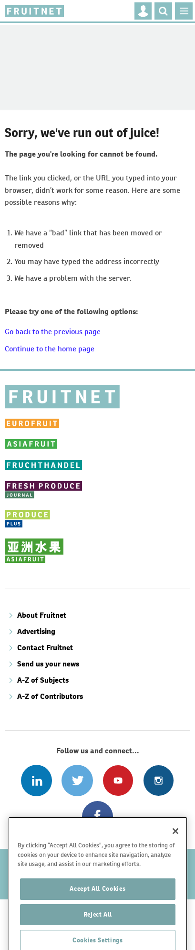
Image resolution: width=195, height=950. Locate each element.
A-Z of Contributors (50, 696)
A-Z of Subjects (43, 680)
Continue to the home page (49, 349)
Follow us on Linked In (36, 780)
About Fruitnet (41, 615)
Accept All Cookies (97, 909)
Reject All (98, 934)
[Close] (175, 851)
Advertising (36, 631)
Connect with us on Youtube (118, 780)
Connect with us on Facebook (97, 816)
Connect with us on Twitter (77, 780)
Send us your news (48, 664)
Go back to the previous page (53, 332)
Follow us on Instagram (158, 780)
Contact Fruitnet (45, 648)
